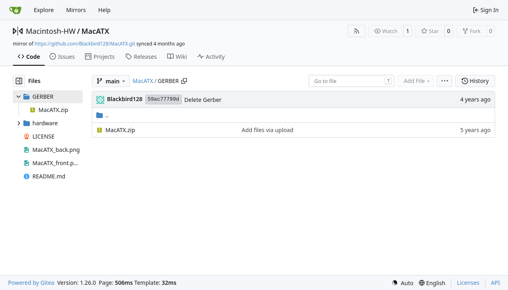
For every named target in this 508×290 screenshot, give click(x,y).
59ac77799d (163, 99)
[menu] (444, 81)
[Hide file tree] (19, 81)
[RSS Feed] (356, 31)
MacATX (95, 31)
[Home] (15, 10)
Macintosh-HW (51, 31)
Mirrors (76, 10)
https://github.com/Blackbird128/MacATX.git (85, 43)
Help (104, 10)
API (495, 282)
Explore (44, 10)
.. (102, 115)
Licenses (468, 282)
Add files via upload (267, 130)
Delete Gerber (203, 100)
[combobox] (351, 81)
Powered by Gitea (31, 282)
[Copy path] (184, 81)
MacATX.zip (120, 130)
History (475, 81)
